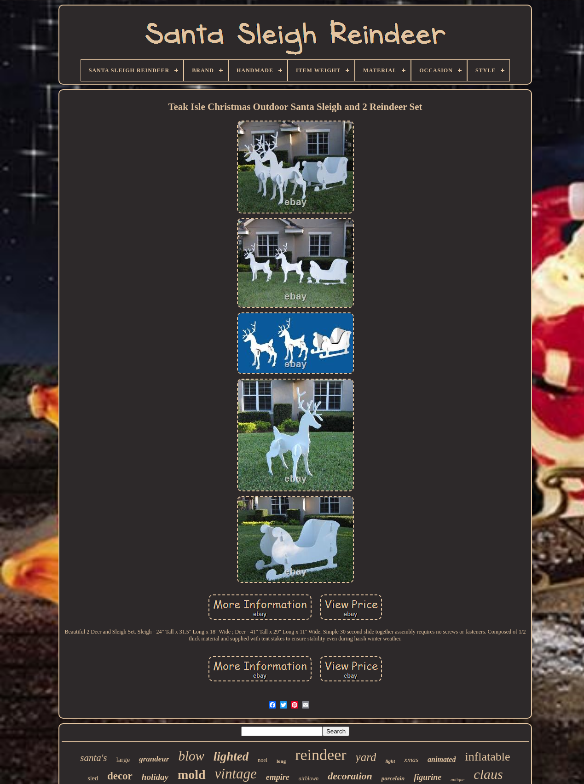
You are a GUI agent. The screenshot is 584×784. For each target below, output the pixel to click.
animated (442, 759)
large (123, 759)
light (390, 761)
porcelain (393, 778)
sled (92, 778)
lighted (231, 756)
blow (191, 756)
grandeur (154, 759)
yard (366, 757)
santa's (93, 757)
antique (457, 779)
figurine (427, 777)
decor (120, 776)
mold (192, 774)
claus (488, 774)
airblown (308, 778)
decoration (350, 776)
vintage (236, 774)
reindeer (320, 754)
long (281, 761)
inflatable (487, 756)
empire (277, 777)
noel (262, 760)
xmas (411, 759)
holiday (155, 777)
